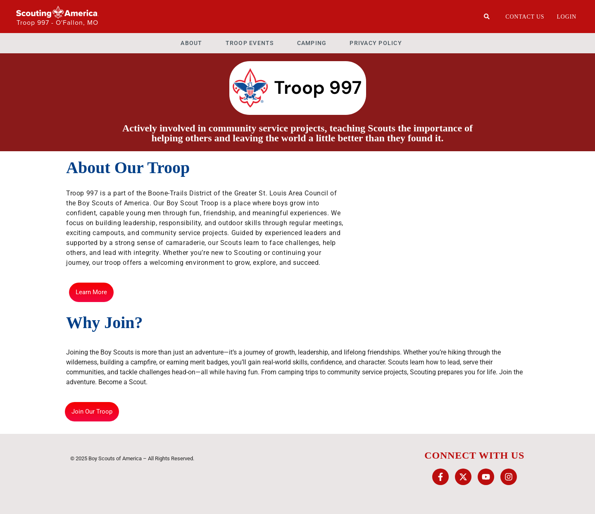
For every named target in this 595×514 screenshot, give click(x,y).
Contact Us (524, 17)
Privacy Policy (376, 43)
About (191, 43)
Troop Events (250, 43)
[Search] (486, 16)
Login (566, 17)
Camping (312, 43)
